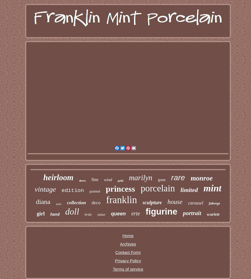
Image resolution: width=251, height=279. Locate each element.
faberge (214, 203)
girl (41, 214)
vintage (45, 189)
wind (108, 179)
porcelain (158, 188)
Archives (128, 244)
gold (120, 180)
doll (72, 211)
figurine (161, 212)
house (175, 201)
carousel (196, 203)
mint (212, 188)
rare (178, 177)
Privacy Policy (128, 260)
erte (135, 213)
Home (127, 235)
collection (76, 202)
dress (82, 180)
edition (73, 190)
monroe (202, 178)
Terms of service (128, 269)
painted (94, 191)
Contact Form (128, 252)
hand (55, 214)
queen (118, 214)
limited (189, 189)
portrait (192, 213)
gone (162, 180)
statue (101, 215)
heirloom (58, 177)
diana (43, 201)
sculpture (152, 202)
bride (88, 215)
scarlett (213, 214)
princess (120, 188)
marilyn (140, 178)
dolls (58, 204)
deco (96, 202)
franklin (121, 199)
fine (94, 179)
